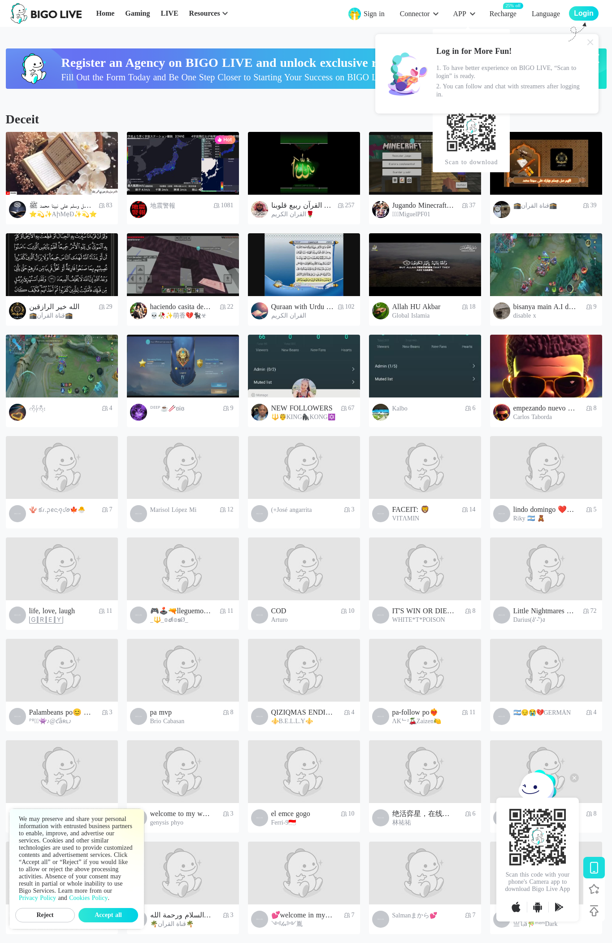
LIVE (169, 13)
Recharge (503, 13)
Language (546, 13)
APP (459, 13)
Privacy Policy (37, 898)
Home (105, 13)
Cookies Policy (88, 898)
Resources (204, 13)
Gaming (137, 13)
